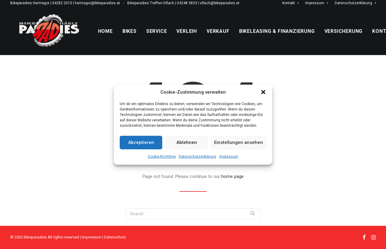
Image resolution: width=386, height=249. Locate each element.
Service (170, 38)
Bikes (143, 38)
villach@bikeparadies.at (219, 3)
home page (232, 182)
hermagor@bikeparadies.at (97, 3)
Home (119, 38)
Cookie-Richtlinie (162, 156)
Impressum (228, 156)
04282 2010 (62, 3)
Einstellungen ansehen (238, 142)
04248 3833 (187, 3)
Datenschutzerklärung (197, 156)
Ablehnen (186, 142)
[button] (263, 92)
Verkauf (231, 38)
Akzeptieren (141, 142)
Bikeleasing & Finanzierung (291, 38)
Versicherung (357, 38)
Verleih (201, 38)
